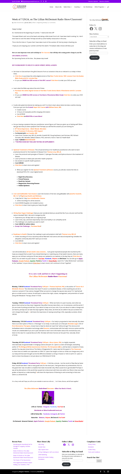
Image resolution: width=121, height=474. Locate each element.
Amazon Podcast (27, 421)
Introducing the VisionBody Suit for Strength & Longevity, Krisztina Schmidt (22, 446)
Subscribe (94, 57)
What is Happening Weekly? (39, 22)
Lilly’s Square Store (43, 449)
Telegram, (46, 407)
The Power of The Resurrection (21, 460)
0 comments (52, 22)
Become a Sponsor (93, 1)
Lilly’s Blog (41, 444)
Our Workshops (87, 7)
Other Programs (99, 7)
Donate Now (41, 447)
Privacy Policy (91, 444)
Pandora (39, 261)
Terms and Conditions (94, 452)
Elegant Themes (24, 471)
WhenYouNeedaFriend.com (53, 410)
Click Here (18, 205)
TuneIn (44, 261)
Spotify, (59, 421)
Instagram (54, 414)
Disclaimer (91, 447)
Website (41, 417)
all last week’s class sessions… (36, 252)
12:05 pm (36, 286)
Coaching (77, 7)
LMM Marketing (42, 454)
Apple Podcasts (39, 421)
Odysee (54, 258)
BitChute (63, 258)
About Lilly (58, 7)
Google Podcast (24, 261)
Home (51, 7)
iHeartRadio (79, 421)
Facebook (48, 258)
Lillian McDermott (18, 22)
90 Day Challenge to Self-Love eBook (48, 452)
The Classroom (45, 52)
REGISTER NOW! (30, 140)
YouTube (41, 258)
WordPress (40, 471)
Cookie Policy (91, 449)
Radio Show (67, 7)
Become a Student (104, 1)
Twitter (39, 407)
